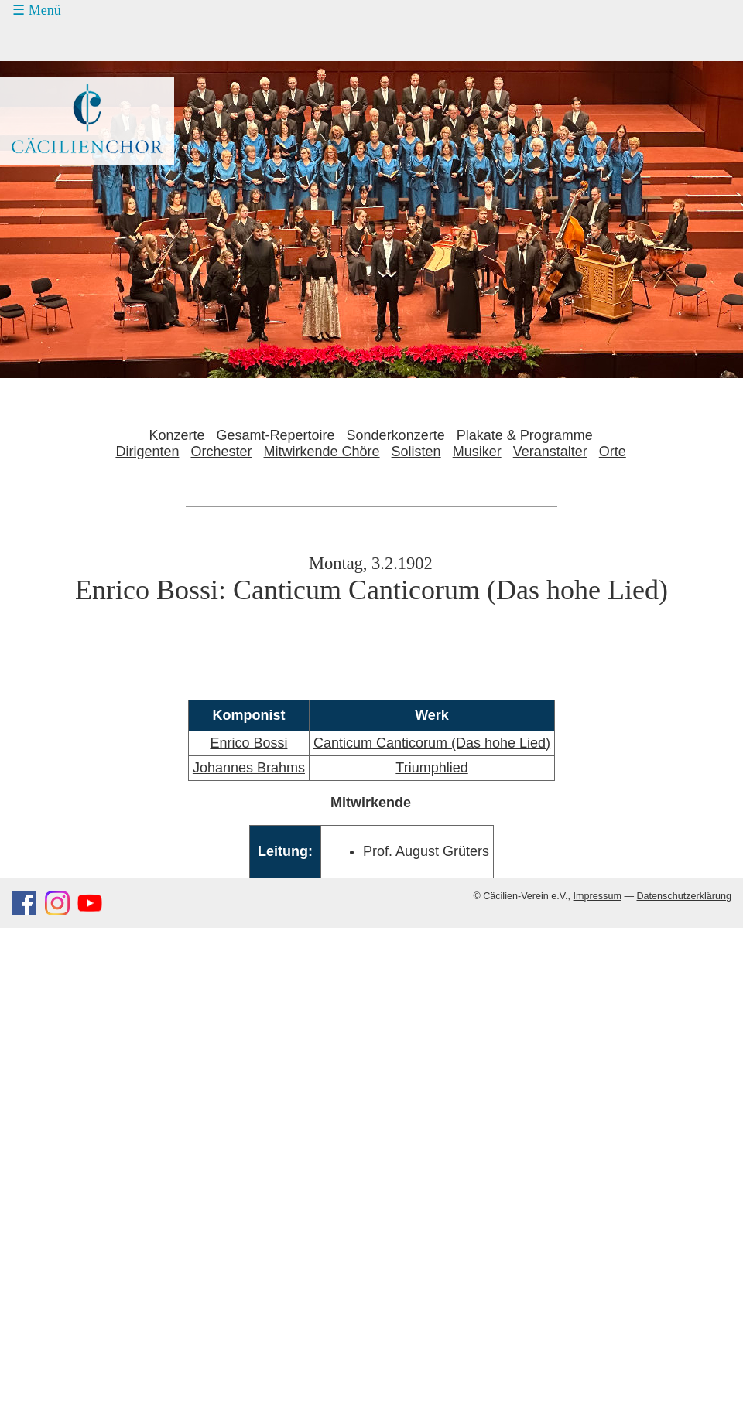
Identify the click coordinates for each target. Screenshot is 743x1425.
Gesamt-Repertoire (276, 435)
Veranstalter (550, 451)
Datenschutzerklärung (683, 896)
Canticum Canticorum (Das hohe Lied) (431, 743)
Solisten (416, 451)
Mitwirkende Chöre (322, 451)
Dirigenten (147, 451)
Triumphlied (431, 768)
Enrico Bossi (248, 743)
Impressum (597, 896)
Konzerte (176, 435)
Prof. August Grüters (426, 851)
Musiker (477, 451)
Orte (612, 451)
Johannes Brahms (249, 768)
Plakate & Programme (525, 435)
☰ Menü (36, 10)
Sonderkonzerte (396, 435)
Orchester (221, 451)
